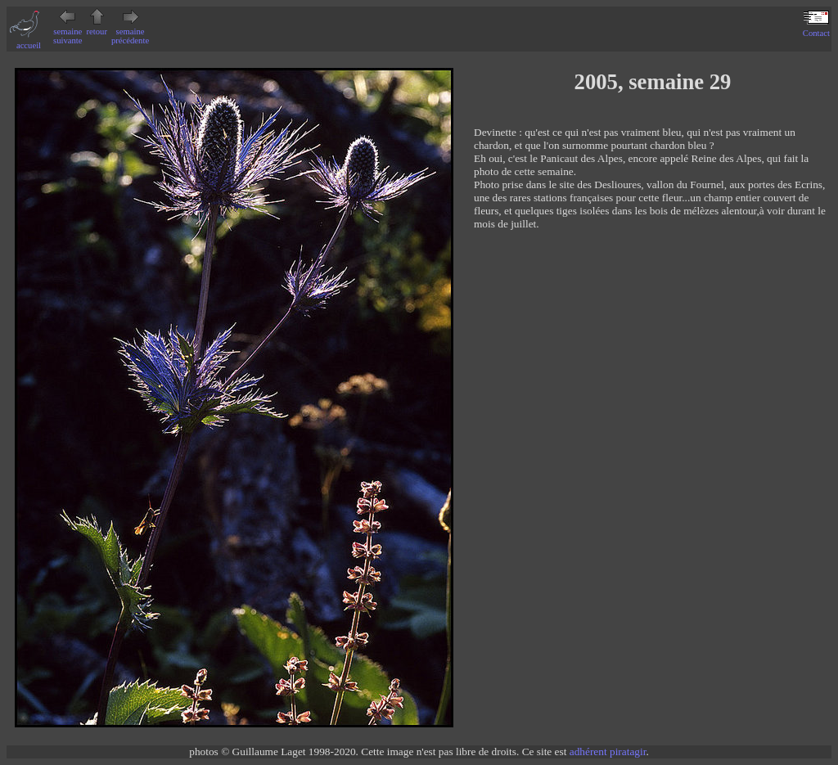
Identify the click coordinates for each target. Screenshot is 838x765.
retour (97, 27)
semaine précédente (130, 31)
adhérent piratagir (608, 751)
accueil (28, 41)
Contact (816, 29)
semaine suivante (68, 31)
